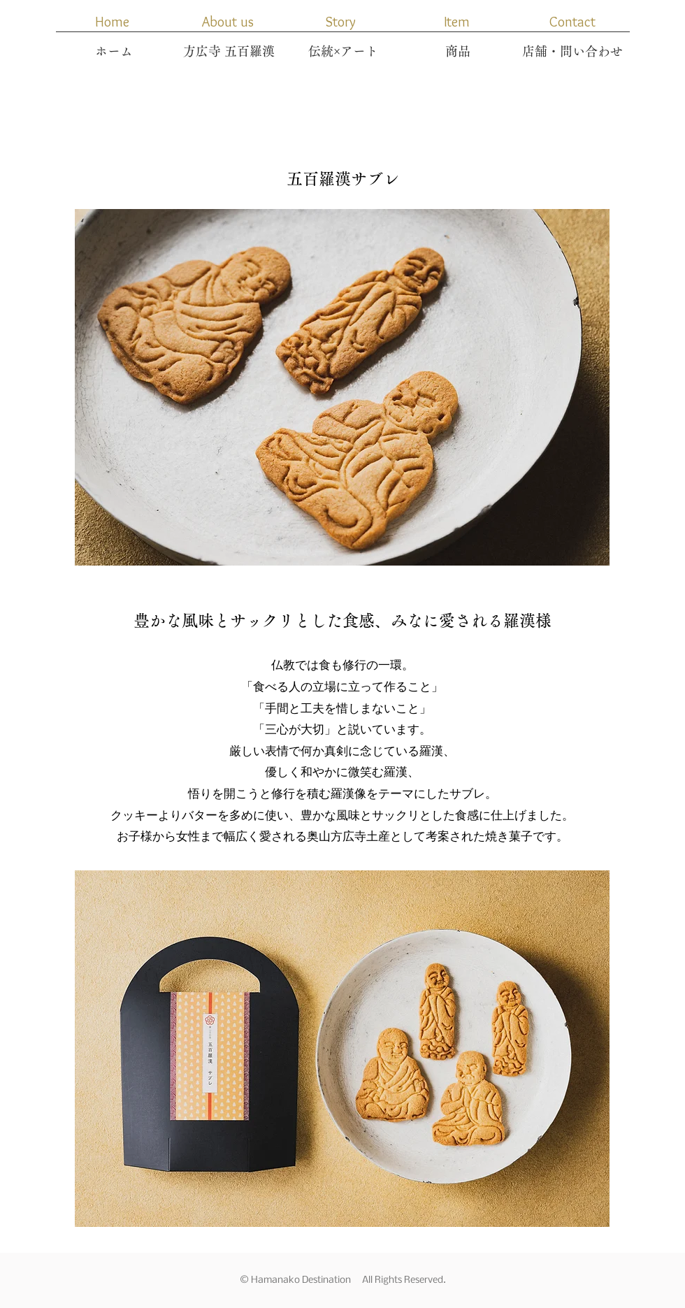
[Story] (340, 21)
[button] (456, 21)
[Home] (112, 21)
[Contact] (572, 21)
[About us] (228, 21)
